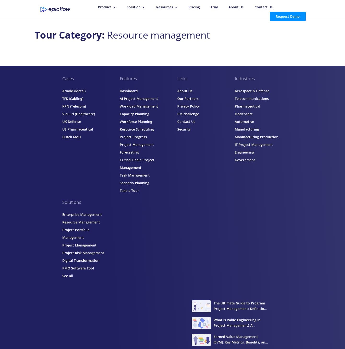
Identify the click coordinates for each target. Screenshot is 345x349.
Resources (164, 7)
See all (67, 276)
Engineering (244, 152)
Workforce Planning (136, 121)
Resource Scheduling (137, 129)
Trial (214, 7)
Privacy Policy (188, 106)
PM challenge (188, 114)
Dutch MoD (71, 137)
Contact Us (264, 7)
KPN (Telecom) (74, 106)
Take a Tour (129, 190)
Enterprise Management (82, 214)
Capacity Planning (134, 114)
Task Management (135, 175)
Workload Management (139, 106)
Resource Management (81, 222)
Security (184, 129)
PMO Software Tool (78, 268)
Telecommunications (252, 98)
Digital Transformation (80, 260)
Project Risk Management (83, 253)
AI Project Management (139, 98)
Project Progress (133, 137)
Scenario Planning (134, 183)
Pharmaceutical (247, 106)
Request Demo (288, 16)
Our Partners (188, 98)
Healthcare (244, 114)
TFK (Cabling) (72, 98)
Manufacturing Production (256, 137)
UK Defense (71, 121)
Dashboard (129, 91)
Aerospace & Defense (252, 91)
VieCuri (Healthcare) (78, 114)
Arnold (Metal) (74, 91)
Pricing (194, 7)
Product (104, 7)
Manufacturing (247, 129)
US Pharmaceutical (77, 129)
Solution (134, 7)
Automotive (244, 121)
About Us (236, 7)
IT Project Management (254, 144)
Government (245, 160)
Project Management (79, 245)
